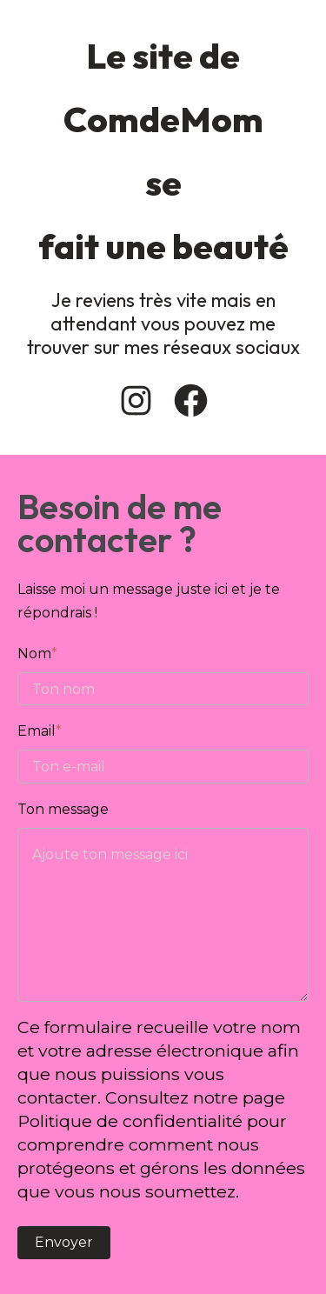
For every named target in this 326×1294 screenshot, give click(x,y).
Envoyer (64, 1242)
